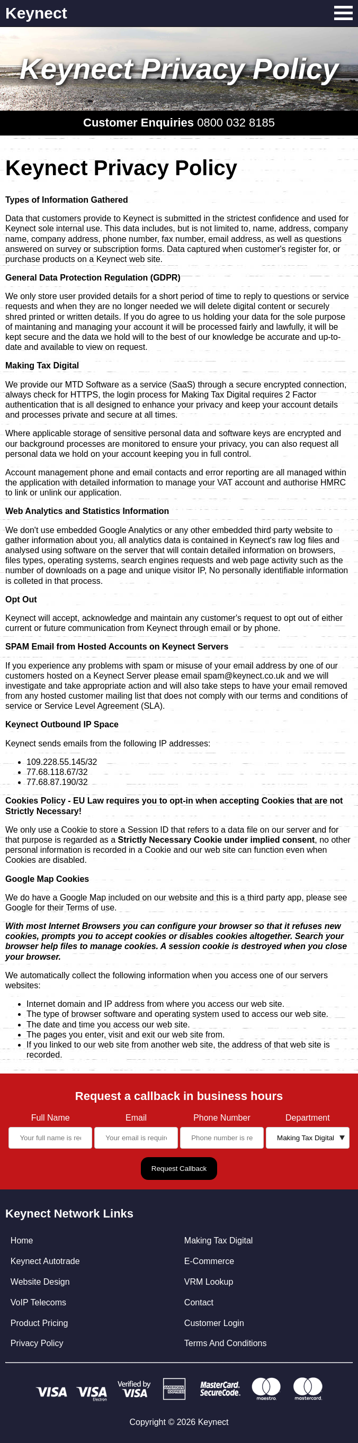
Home (22, 1240)
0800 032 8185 (236, 122)
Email (136, 1117)
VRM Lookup (209, 1281)
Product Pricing (39, 1323)
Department (307, 1117)
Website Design (40, 1281)
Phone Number (221, 1117)
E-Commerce (209, 1261)
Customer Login (214, 1323)
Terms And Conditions (225, 1343)
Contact (198, 1302)
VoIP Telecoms (38, 1302)
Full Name (50, 1117)
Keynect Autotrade (45, 1261)
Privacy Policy (37, 1343)
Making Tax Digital (218, 1240)
